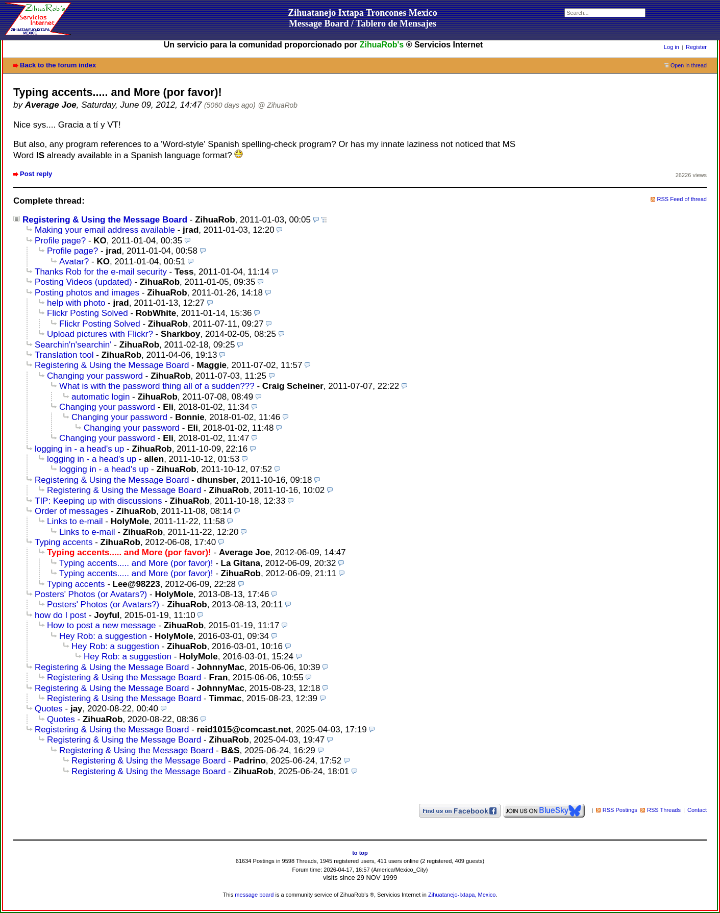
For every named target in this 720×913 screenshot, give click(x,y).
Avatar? (74, 261)
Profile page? (60, 240)
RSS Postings (620, 810)
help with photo (76, 303)
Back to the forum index (58, 65)
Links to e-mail (75, 521)
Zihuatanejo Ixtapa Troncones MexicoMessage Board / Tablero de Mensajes (362, 18)
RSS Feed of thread (682, 199)
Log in (671, 47)
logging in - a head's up (79, 449)
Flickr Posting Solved (87, 313)
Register (696, 47)
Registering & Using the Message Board (104, 220)
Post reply (36, 174)
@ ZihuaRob (277, 105)
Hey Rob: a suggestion (103, 636)
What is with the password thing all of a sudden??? (157, 386)
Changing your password (95, 376)
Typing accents (63, 542)
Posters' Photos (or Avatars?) (91, 594)
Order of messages (72, 511)
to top (360, 853)
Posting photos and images (87, 293)
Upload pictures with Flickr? (100, 334)
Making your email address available (105, 230)
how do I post (60, 615)
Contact (697, 810)
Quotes (49, 708)
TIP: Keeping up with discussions (98, 501)
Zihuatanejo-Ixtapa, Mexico (461, 895)
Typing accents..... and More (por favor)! (136, 563)
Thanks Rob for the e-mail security (101, 272)
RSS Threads (664, 810)
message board (254, 895)
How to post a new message (101, 625)
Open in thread (689, 65)
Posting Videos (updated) (83, 282)
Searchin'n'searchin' (73, 345)
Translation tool (64, 355)
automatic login (100, 397)
